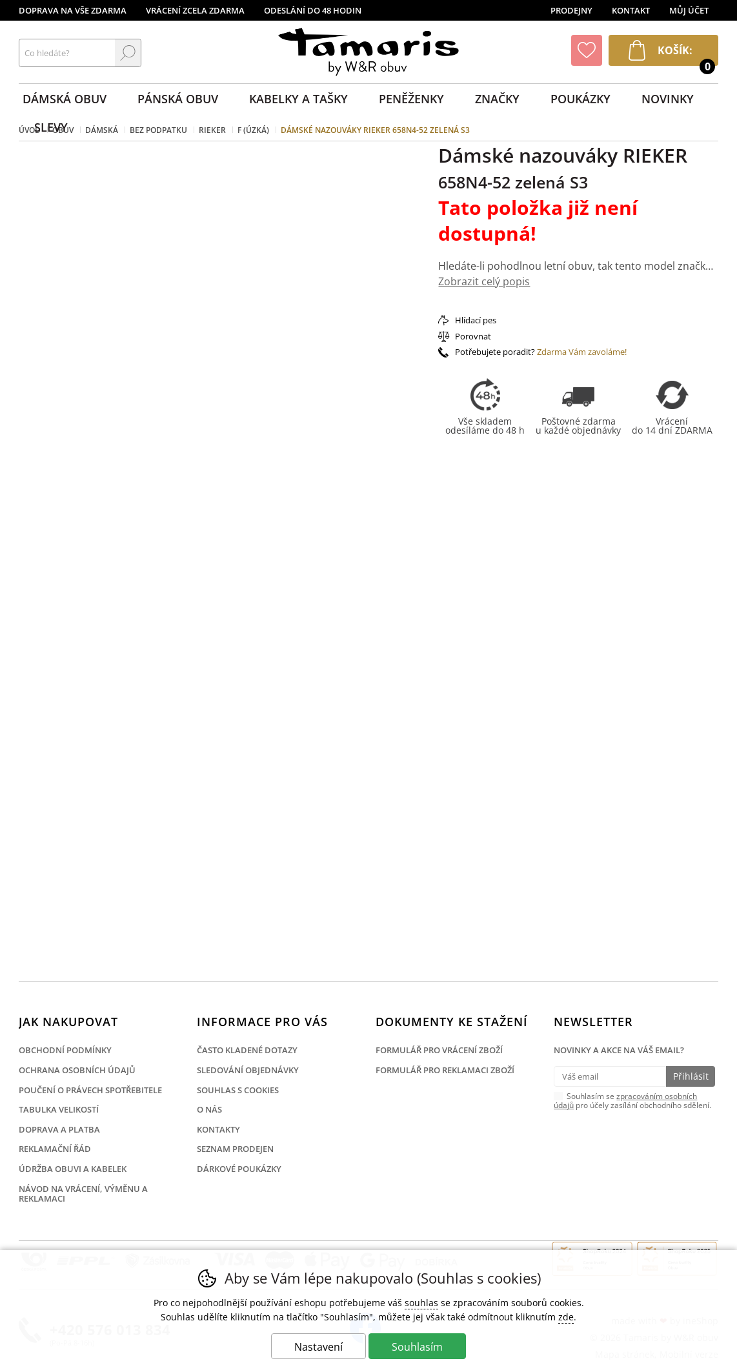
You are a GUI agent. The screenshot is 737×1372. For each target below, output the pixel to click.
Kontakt (631, 10)
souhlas (421, 1302)
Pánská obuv (177, 98)
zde (566, 1317)
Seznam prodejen (235, 1149)
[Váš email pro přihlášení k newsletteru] (609, 1076)
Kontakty (218, 1129)
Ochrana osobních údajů (77, 1070)
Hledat (128, 52)
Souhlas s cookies (238, 1090)
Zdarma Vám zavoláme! (582, 352)
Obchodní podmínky (65, 1050)
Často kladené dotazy (247, 1050)
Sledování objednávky (248, 1070)
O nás (209, 1109)
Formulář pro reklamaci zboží (445, 1070)
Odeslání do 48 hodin (312, 10)
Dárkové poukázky (239, 1169)
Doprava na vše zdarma (72, 10)
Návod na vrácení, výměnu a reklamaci (83, 1194)
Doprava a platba (59, 1129)
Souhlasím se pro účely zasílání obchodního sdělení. (632, 1100)
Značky (497, 98)
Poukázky (580, 98)
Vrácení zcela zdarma (195, 10)
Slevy (51, 127)
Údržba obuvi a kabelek (72, 1169)
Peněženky (411, 98)
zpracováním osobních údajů (625, 1101)
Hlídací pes (475, 320)
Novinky (667, 98)
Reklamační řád (55, 1149)
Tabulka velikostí (59, 1109)
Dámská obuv (64, 98)
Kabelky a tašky (298, 98)
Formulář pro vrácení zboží (439, 1050)
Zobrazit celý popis (484, 281)
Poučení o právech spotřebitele (90, 1090)
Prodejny (571, 10)
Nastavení (318, 1347)
